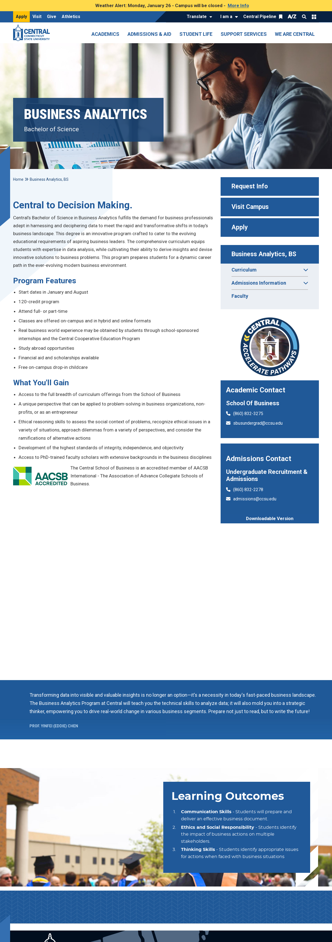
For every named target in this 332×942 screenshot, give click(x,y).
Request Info (250, 186)
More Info (238, 5)
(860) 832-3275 (248, 413)
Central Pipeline (259, 16)
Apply (21, 16)
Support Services (244, 34)
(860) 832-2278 (248, 489)
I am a (226, 16)
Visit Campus (250, 207)
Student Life (195, 34)
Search (304, 16)
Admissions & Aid (149, 34)
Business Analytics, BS (264, 254)
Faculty (240, 296)
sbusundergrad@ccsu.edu (258, 423)
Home (18, 179)
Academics (105, 34)
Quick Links (314, 16)
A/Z (292, 16)
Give (51, 16)
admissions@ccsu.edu (254, 498)
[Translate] (198, 16)
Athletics (71, 16)
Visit (37, 16)
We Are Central (295, 34)
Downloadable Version (270, 518)
